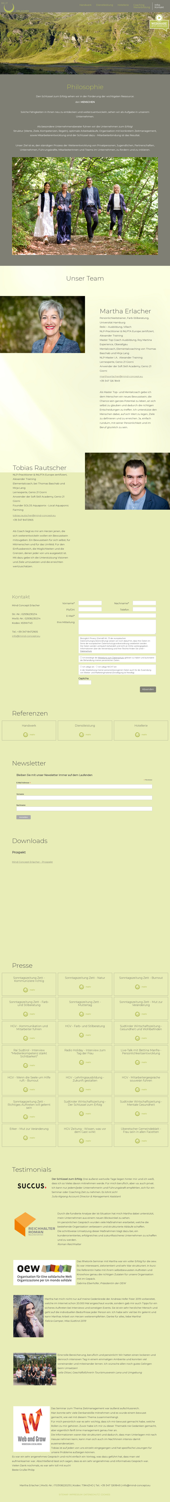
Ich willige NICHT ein (106, 669)
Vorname (20, 796)
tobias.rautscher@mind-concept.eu (34, 517)
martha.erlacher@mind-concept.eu (121, 378)
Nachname (20, 808)
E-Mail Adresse (23, 785)
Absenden (148, 691)
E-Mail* (70, 618)
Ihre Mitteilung (66, 624)
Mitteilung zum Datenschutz (111, 660)
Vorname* (68, 605)
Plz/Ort (70, 612)
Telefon (124, 612)
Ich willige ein (87, 669)
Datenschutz (86, 654)
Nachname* (121, 605)
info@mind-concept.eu (26, 638)
